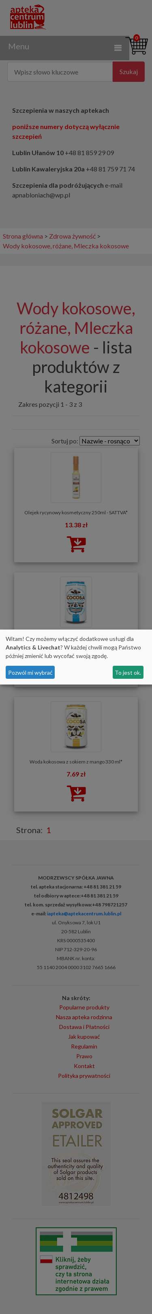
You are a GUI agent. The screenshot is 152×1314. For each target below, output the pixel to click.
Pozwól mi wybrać (30, 672)
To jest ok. (128, 672)
